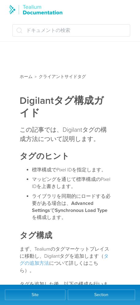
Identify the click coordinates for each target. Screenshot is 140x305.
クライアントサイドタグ (62, 76)
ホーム (26, 76)
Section (101, 294)
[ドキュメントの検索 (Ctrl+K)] (71, 30)
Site (35, 294)
